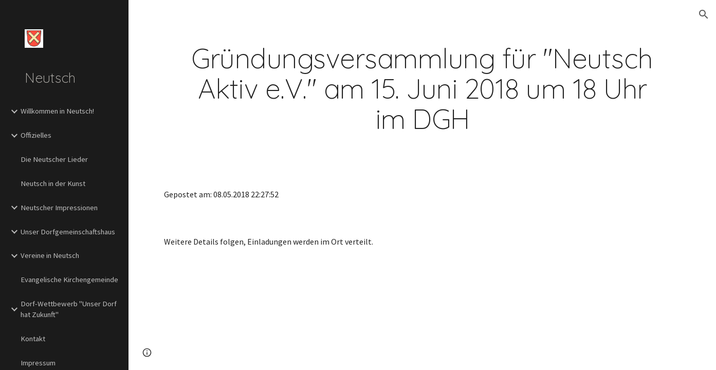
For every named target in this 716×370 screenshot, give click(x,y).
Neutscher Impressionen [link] (59, 207)
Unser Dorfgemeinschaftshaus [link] (68, 231)
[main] (422, 89)
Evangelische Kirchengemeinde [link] (69, 279)
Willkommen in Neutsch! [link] (57, 111)
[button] (703, 14)
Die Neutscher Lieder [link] (54, 159)
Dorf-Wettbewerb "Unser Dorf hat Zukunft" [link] (69, 309)
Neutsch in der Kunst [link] (53, 183)
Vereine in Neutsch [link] (50, 255)
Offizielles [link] (36, 135)
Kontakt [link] (33, 338)
